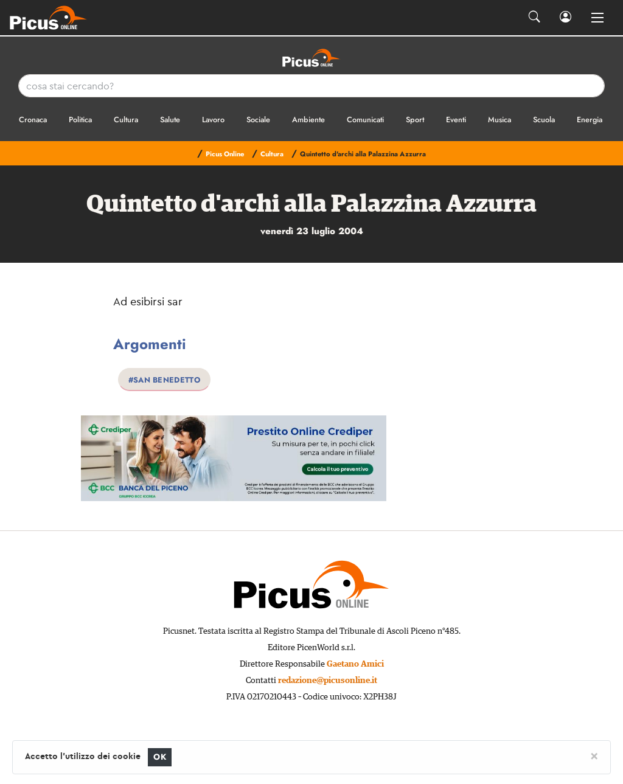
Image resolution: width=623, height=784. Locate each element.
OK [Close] (159, 757)
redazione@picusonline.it (327, 680)
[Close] (594, 755)
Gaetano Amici (355, 664)
